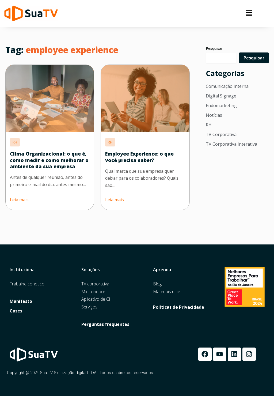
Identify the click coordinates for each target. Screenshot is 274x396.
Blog (157, 284)
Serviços (89, 307)
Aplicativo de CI (95, 299)
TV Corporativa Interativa (231, 144)
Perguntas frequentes (105, 324)
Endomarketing (221, 105)
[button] (249, 13)
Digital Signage (221, 96)
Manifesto (21, 301)
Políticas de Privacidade (178, 307)
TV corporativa (95, 284)
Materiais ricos (167, 291)
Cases (16, 311)
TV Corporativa (221, 134)
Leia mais (19, 200)
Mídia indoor (93, 291)
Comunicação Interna (227, 86)
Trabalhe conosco (27, 284)
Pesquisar (214, 48)
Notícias (214, 115)
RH (209, 125)
